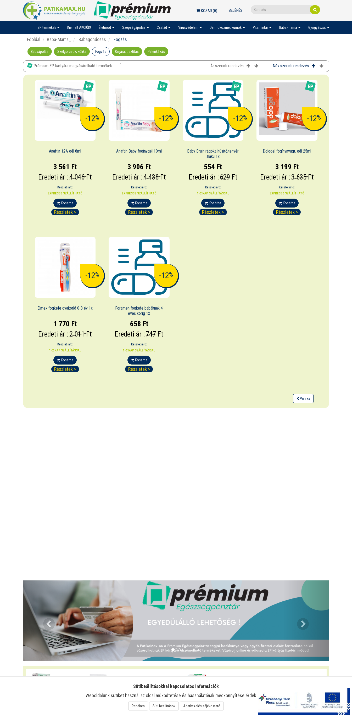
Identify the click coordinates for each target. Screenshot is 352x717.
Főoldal (33, 39)
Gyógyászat (318, 27)
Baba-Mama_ (59, 39)
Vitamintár (262, 27)
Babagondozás (91, 39)
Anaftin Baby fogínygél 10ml (139, 151)
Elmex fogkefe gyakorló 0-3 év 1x (65, 308)
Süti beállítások (164, 706)
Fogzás (100, 51)
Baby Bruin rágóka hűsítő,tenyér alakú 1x (213, 154)
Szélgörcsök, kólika (71, 51)
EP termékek (48, 27)
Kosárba (65, 203)
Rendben (138, 706)
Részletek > (65, 212)
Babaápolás (39, 51)
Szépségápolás (135, 27)
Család (163, 27)
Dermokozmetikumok (227, 27)
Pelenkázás (156, 51)
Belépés (235, 10)
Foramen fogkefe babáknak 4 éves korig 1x (139, 311)
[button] (46, 620)
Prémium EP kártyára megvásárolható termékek (74, 65)
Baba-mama (289, 27)
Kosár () (207, 10)
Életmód (106, 27)
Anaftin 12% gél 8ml (65, 151)
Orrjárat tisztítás (127, 51)
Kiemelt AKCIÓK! (79, 27)
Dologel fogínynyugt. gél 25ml (287, 151)
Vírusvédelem (190, 27)
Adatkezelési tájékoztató (201, 706)
